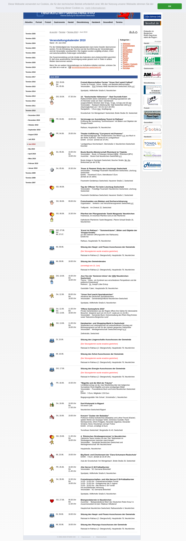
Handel (71, 22)
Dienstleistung (83, 22)
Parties (126, 58)
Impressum (85, 537)
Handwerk (96, 22)
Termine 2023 (30, 48)
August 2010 (33, 134)
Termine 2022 (30, 53)
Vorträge (126, 68)
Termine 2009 (30, 173)
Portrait (39, 22)
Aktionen (126, 44)
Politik (125, 60)
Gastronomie (59, 22)
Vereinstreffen (128, 66)
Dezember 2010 (34, 115)
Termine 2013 (30, 96)
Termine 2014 (30, 91)
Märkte (125, 54)
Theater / (130, 64)
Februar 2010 (33, 163)
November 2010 (34, 120)
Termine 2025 (30, 38)
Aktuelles (29, 22)
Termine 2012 (30, 101)
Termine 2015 (30, 86)
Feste (125, 48)
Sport (125, 62)
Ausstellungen (129, 46)
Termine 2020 (30, 62)
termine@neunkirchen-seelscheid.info (86, 67)
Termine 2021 (30, 58)
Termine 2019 (30, 67)
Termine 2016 (30, 82)
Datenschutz (101, 537)
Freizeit (48, 22)
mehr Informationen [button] (95, 8)
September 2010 (34, 130)
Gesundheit (108, 22)
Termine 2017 (30, 77)
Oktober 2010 (33, 125)
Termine (119, 22)
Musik (125, 56)
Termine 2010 (30, 110)
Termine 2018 (30, 72)
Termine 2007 (30, 182)
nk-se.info (53, 32)
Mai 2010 (31, 149)
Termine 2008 (30, 178)
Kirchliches (127, 52)
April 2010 (32, 154)
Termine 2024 (30, 43)
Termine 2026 (30, 34)
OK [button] (169, 6)
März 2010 (32, 158)
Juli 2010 (31, 139)
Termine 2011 (30, 106)
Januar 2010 (32, 168)
